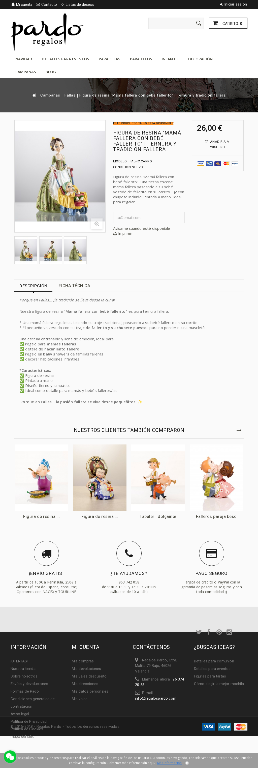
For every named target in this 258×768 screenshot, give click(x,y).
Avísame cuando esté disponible (141, 228)
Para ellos (141, 58)
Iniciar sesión (235, 4)
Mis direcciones (85, 684)
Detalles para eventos (65, 58)
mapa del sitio (23, 736)
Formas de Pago (25, 691)
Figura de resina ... (41, 516)
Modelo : (121, 161)
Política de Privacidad (29, 721)
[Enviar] (198, 23)
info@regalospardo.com (155, 698)
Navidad (23, 58)
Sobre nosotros (24, 676)
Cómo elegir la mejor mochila (219, 684)
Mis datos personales (90, 691)
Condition (122, 167)
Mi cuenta (86, 647)
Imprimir (125, 234)
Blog (51, 71)
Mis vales (80, 699)
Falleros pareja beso (217, 516)
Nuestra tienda (23, 668)
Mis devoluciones (86, 668)
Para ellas (109, 58)
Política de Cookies (27, 729)
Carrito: (231, 23)
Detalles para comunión (214, 661)
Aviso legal (20, 714)
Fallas (70, 95)
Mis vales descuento (89, 676)
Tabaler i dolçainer (158, 516)
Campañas (25, 71)
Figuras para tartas (210, 676)
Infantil (170, 58)
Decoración (200, 58)
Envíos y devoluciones (29, 684)
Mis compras (83, 661)
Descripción (33, 285)
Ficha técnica (74, 285)
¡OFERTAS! (19, 661)
